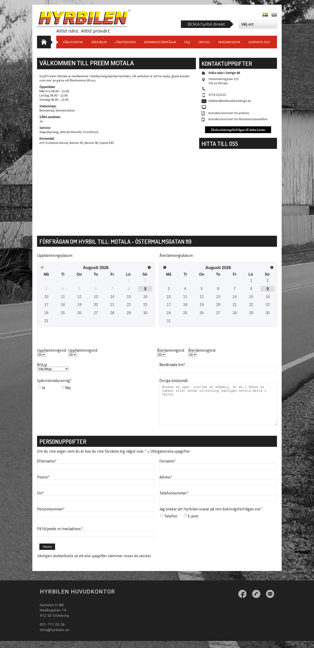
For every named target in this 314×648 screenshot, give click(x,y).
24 (46, 313)
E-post (193, 523)
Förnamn (167, 468)
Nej (68, 388)
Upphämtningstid (51, 350)
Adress (165, 484)
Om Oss (204, 42)
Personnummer (51, 516)
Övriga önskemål (173, 380)
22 (129, 305)
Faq (187, 42)
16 (145, 297)
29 (129, 313)
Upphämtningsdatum (54, 255)
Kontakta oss (259, 42)
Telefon (170, 523)
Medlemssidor (229, 42)
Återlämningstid (170, 350)
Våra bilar (99, 42)
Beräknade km (172, 365)
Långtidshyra (125, 42)
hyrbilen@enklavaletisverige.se (230, 101)
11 (63, 297)
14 (112, 297)
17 (46, 305)
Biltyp (42, 365)
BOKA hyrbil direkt (206, 24)
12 (79, 297)
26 (79, 313)
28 (112, 313)
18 (63, 305)
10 (46, 297)
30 (145, 313)
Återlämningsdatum (176, 255)
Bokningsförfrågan (160, 42)
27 (96, 313)
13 (96, 297)
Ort (40, 500)
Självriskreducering (54, 380)
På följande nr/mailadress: (60, 536)
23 (145, 305)
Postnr (43, 484)
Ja (43, 388)
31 (46, 321)
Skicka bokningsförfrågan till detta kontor (238, 130)
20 (96, 305)
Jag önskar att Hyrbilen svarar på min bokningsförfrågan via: (210, 516)
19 (79, 305)
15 (129, 297)
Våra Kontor (73, 42)
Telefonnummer (173, 500)
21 (112, 305)
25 (63, 313)
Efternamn (46, 468)
